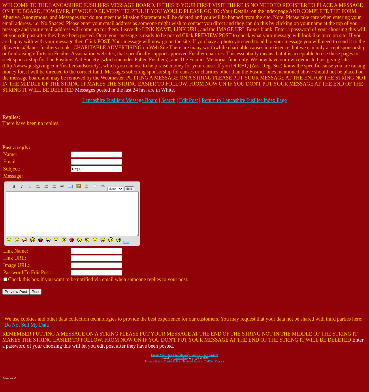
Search (168, 100)
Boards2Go (180, 366)
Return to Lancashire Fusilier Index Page (244, 100)
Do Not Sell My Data (26, 333)
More (126, 250)
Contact (219, 370)
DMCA (208, 370)
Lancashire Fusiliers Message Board (119, 100)
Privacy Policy (153, 370)
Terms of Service (192, 370)
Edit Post (188, 100)
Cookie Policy (172, 370)
